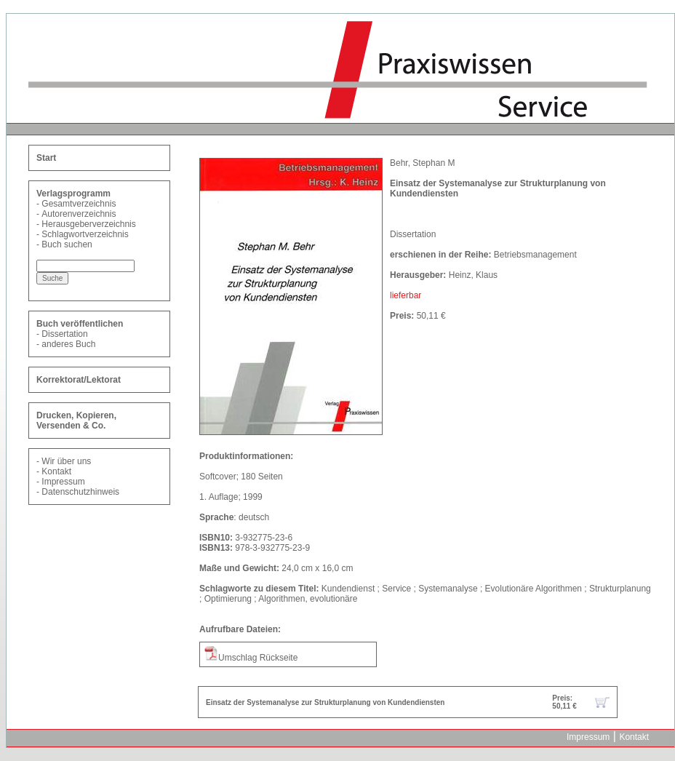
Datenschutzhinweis (80, 492)
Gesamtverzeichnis (78, 204)
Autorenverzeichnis (78, 214)
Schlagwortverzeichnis (84, 234)
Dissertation (64, 334)
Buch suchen (66, 244)
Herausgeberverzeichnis (88, 224)
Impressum (62, 482)
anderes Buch (68, 344)
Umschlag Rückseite (250, 658)
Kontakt (56, 471)
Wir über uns (66, 461)
